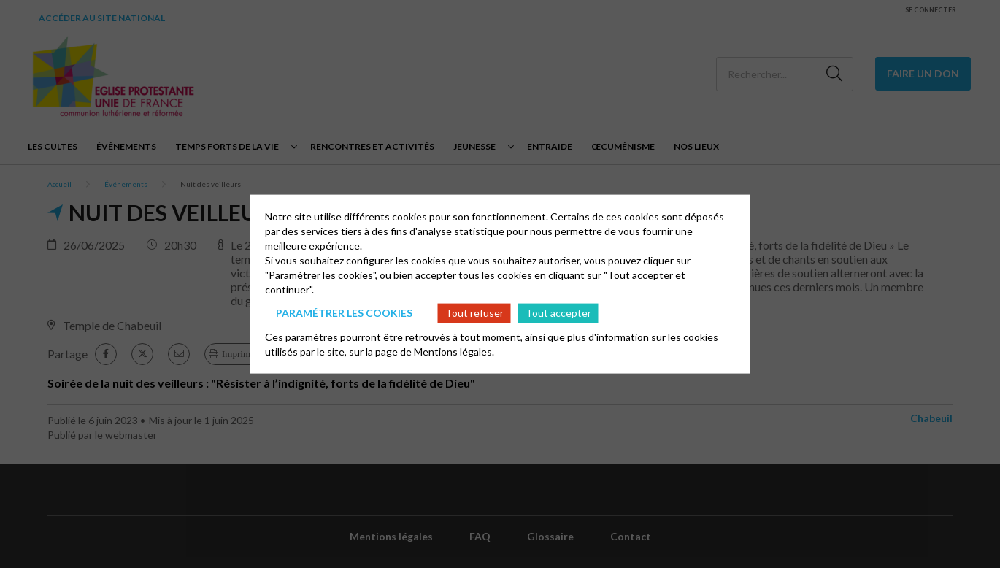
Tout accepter (558, 313)
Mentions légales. (454, 351)
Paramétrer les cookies (344, 313)
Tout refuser (474, 313)
